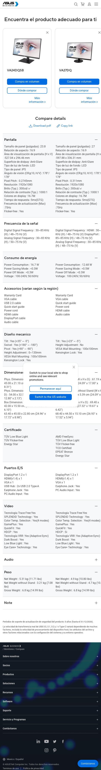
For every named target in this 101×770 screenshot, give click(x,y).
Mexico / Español (13, 756)
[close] (73, 367)
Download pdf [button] (40, 126)
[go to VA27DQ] (79, 51)
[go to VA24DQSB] (27, 51)
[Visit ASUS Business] (12, 646)
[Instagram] (46, 748)
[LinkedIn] (38, 739)
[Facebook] (63, 739)
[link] (27, 90)
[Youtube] (46, 739)
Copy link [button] (64, 126)
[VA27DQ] (79, 70)
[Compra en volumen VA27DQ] (79, 82)
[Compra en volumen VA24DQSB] (27, 82)
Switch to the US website (50, 397)
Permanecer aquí (50, 389)
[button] (76, 4)
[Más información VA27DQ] (89, 100)
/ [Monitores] (27, 646)
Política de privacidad (33, 766)
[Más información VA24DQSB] (37, 100)
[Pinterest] (54, 748)
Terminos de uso (11, 766)
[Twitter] (54, 739)
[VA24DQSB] (27, 70)
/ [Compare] (38, 646)
